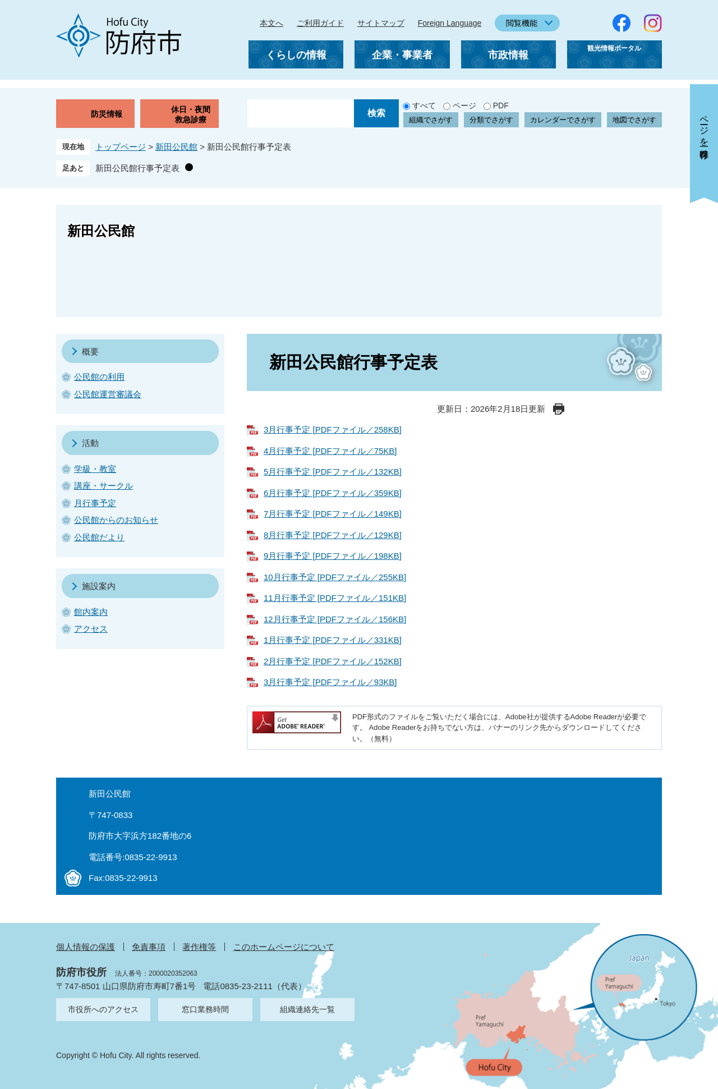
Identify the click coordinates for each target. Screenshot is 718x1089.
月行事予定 (95, 503)
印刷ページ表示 (559, 409)
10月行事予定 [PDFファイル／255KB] (335, 577)
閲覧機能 (521, 23)
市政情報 (508, 55)
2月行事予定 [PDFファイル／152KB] (333, 661)
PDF (501, 105)
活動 (90, 443)
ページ (464, 105)
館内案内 (91, 612)
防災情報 (106, 113)
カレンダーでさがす (563, 120)
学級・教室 (95, 469)
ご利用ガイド (320, 23)
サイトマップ (380, 23)
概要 (90, 351)
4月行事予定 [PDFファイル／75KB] (330, 451)
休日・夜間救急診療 (190, 114)
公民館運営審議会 (107, 394)
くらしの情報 (296, 55)
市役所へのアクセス (103, 1009)
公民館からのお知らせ (116, 520)
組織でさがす (431, 120)
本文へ (271, 23)
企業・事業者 (402, 55)
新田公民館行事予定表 (137, 168)
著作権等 (199, 947)
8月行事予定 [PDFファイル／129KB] (333, 535)
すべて (424, 105)
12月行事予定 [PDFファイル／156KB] (335, 619)
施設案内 (99, 586)
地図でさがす (634, 120)
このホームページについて (283, 947)
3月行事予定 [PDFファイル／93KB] (330, 682)
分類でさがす (491, 120)
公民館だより (99, 537)
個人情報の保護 (85, 947)
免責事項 (148, 947)
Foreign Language (450, 23)
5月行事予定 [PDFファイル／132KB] (333, 471)
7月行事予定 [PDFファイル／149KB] (333, 513)
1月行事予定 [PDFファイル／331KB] (333, 640)
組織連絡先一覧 (307, 1009)
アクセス (91, 628)
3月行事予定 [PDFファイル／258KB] (333, 429)
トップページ (120, 146)
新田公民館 (176, 146)
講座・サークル (103, 485)
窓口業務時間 (205, 1009)
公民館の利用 (99, 377)
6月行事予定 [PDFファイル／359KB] (333, 493)
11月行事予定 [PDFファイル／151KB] (335, 598)
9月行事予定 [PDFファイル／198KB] (333, 555)
